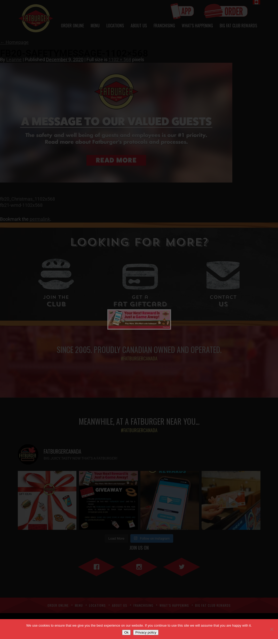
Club (56, 301)
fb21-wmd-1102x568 (21, 205)
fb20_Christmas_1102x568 (27, 199)
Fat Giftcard (140, 301)
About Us (139, 25)
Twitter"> (181, 566)
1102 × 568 (119, 59)
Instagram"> (139, 566)
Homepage (14, 42)
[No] (271, 629)
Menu (95, 25)
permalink (40, 219)
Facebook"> (96, 566)
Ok (126, 632)
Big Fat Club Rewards (238, 25)
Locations (115, 25)
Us (223, 301)
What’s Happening (197, 25)
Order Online (72, 25)
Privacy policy (145, 632)
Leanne (14, 59)
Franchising (164, 25)
